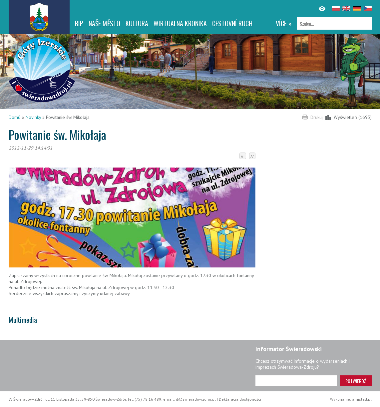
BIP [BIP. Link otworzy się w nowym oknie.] (79, 23)
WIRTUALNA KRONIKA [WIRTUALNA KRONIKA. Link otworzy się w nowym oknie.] (180, 23)
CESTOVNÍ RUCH (232, 23)
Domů (15, 117)
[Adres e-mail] (296, 381)
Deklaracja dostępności (240, 399)
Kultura (137, 23)
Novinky (33, 117)
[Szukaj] (334, 23)
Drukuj (316, 117)
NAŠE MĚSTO (104, 23)
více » (284, 23)
